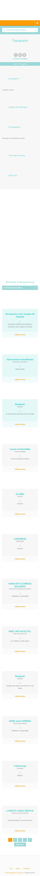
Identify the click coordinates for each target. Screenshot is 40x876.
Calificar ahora (20, 335)
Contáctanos (26, 868)
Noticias (18, 868)
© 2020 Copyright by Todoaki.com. (14, 873)
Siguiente (20, 844)
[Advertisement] (20, 217)
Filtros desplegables (13, 288)
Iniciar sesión (37, 23)
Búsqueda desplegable (15, 30)
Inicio (11, 868)
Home (15, 64)
